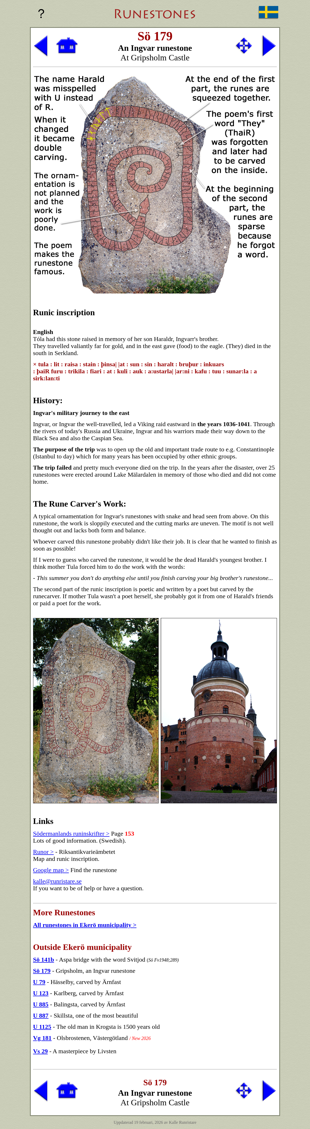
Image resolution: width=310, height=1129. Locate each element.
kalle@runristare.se (57, 881)
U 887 (40, 1015)
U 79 (39, 982)
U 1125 (42, 1026)
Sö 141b (43, 959)
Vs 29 (40, 1051)
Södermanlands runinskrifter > (71, 833)
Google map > (51, 870)
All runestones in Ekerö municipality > (85, 925)
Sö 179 (42, 970)
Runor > (43, 851)
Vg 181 (42, 1038)
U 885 (40, 1004)
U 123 (40, 993)
